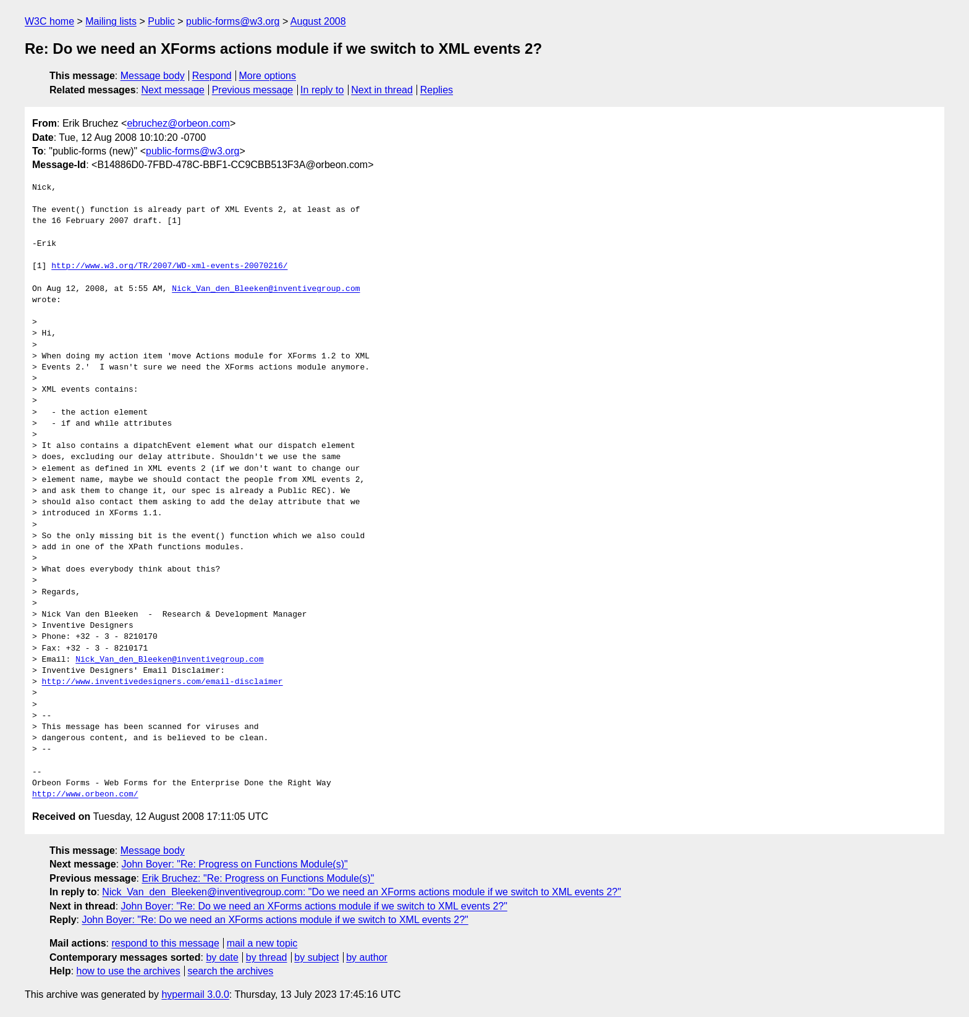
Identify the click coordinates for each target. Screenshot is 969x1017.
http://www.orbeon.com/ (85, 794)
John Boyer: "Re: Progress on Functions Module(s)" (235, 864)
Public (161, 21)
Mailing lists (111, 21)
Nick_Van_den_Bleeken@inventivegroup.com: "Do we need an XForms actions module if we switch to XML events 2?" (361, 892)
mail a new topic (262, 943)
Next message (173, 90)
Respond (212, 75)
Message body (153, 75)
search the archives (231, 971)
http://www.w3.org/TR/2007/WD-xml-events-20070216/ (169, 266)
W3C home (49, 21)
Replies (436, 90)
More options (268, 75)
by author (366, 957)
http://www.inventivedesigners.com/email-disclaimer (162, 682)
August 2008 (318, 21)
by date (222, 957)
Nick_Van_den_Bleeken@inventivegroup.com (266, 289)
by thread (266, 957)
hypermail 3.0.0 (195, 994)
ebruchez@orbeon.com (178, 123)
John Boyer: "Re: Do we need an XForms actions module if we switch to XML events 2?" (314, 906)
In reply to (322, 90)
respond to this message (165, 943)
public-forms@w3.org (232, 21)
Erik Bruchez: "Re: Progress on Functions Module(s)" (258, 878)
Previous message (253, 90)
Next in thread (382, 90)
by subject (316, 957)
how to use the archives (128, 971)
